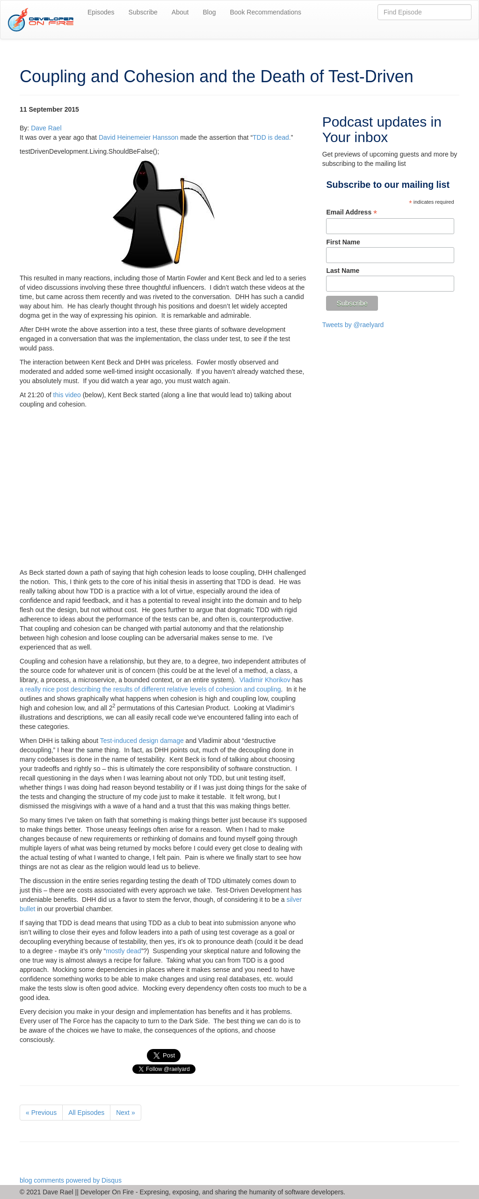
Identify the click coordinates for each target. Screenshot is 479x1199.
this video (67, 395)
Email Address (351, 212)
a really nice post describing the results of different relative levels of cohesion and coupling (150, 689)
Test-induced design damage (142, 740)
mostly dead (123, 951)
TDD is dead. (272, 137)
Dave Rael (46, 128)
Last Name (342, 270)
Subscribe (143, 12)
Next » (125, 1112)
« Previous (41, 1112)
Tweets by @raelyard (353, 324)
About (180, 12)
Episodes (101, 12)
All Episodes (86, 1112)
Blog (209, 12)
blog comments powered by (71, 1180)
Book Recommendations (265, 12)
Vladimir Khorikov (265, 680)
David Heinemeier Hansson (138, 137)
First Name (343, 242)
